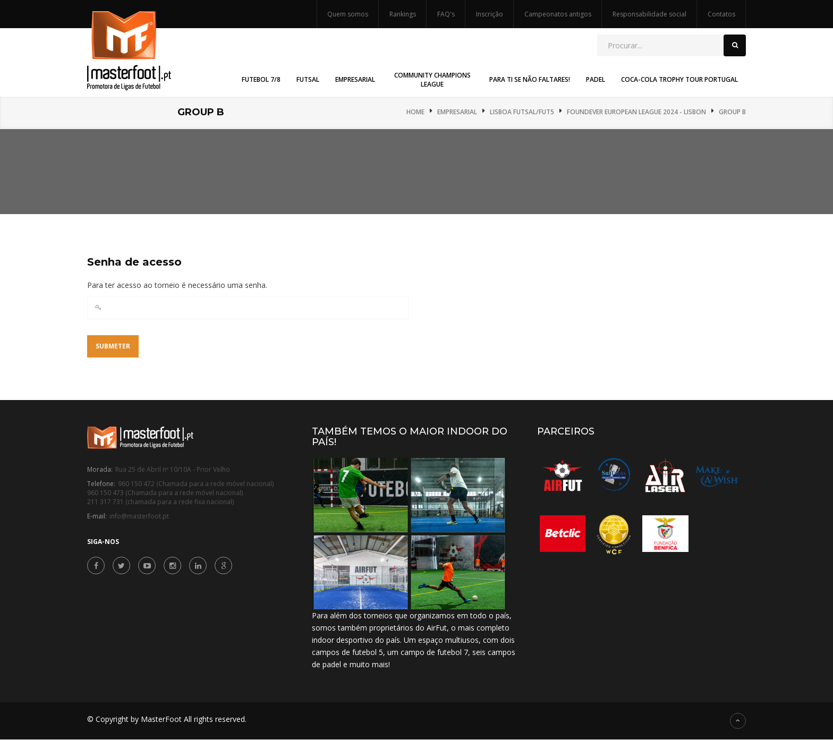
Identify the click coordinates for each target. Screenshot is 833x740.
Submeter (113, 346)
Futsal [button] (307, 79)
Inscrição (489, 14)
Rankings (402, 14)
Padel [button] (595, 79)
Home (415, 111)
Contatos (721, 14)
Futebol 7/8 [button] (261, 79)
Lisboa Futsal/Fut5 (522, 111)
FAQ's (446, 14)
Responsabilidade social (649, 14)
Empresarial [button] (355, 79)
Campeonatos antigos (557, 14)
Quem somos (347, 14)
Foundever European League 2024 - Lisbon (636, 111)
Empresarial (457, 111)
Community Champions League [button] (432, 80)
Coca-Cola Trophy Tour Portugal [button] (679, 79)
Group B (732, 111)
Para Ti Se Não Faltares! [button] (529, 79)
